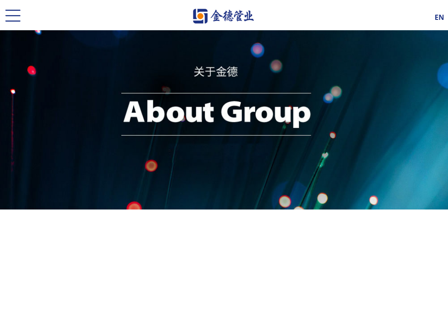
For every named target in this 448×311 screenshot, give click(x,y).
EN (439, 16)
